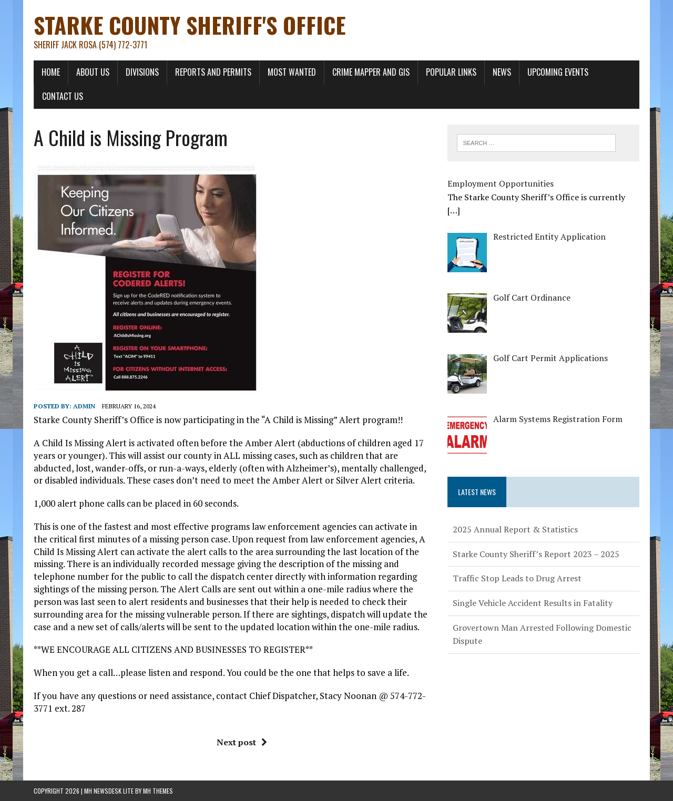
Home (51, 72)
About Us (92, 72)
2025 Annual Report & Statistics (515, 529)
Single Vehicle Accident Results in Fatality (533, 603)
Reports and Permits (213, 72)
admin (84, 406)
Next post (242, 742)
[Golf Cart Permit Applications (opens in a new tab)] (550, 358)
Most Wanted (292, 72)
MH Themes (158, 790)
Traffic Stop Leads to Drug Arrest (517, 578)
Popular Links (451, 72)
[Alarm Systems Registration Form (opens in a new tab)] (558, 419)
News (502, 72)
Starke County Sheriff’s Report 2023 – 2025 (536, 554)
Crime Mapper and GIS (371, 72)
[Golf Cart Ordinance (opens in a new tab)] (531, 297)
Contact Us (62, 96)
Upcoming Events (557, 72)
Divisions (142, 72)
